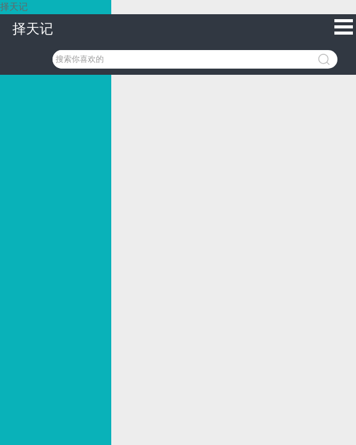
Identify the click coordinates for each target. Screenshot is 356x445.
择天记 (32, 28)
